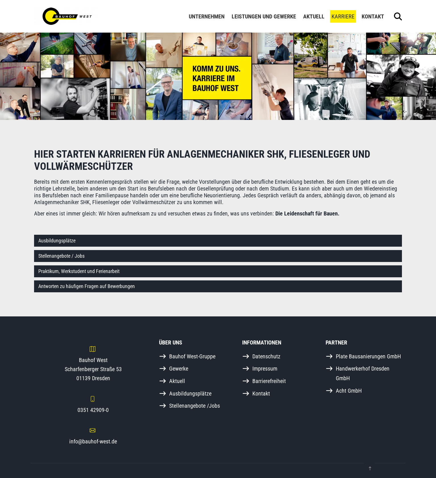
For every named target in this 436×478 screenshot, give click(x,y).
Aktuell (313, 16)
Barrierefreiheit (269, 381)
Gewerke (178, 368)
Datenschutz (266, 356)
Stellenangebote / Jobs (61, 256)
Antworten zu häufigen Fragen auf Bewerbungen (86, 286)
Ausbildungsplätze (57, 241)
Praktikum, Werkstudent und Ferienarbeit (79, 271)
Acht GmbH (349, 390)
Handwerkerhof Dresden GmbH (362, 373)
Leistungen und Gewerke (264, 16)
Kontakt (373, 16)
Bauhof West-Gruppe (192, 356)
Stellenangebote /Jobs (194, 405)
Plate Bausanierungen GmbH (368, 356)
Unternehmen (207, 16)
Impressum (264, 368)
